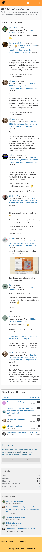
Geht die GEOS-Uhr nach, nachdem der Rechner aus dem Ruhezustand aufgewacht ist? (21, 50)
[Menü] (39, 3)
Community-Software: (21, 549)
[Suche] (28, 3)
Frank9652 (9, 531)
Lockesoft (13, 195)
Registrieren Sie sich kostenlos (18, 452)
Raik (11, 285)
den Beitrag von (28, 45)
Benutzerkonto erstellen (21, 460)
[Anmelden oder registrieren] (33, 3)
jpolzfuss (13, 27)
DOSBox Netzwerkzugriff (15, 517)
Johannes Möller (16, 43)
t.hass (12, 81)
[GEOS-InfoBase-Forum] (3, 3)
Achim (12, 155)
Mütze (12, 238)
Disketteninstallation (14, 523)
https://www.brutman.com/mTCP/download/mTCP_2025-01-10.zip (24, 337)
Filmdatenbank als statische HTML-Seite (21, 529)
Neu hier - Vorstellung (14, 501)
